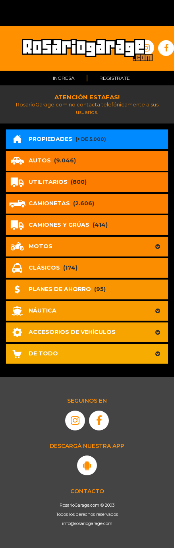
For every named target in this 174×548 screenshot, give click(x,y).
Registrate (114, 78)
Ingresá (64, 78)
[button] (87, 247)
